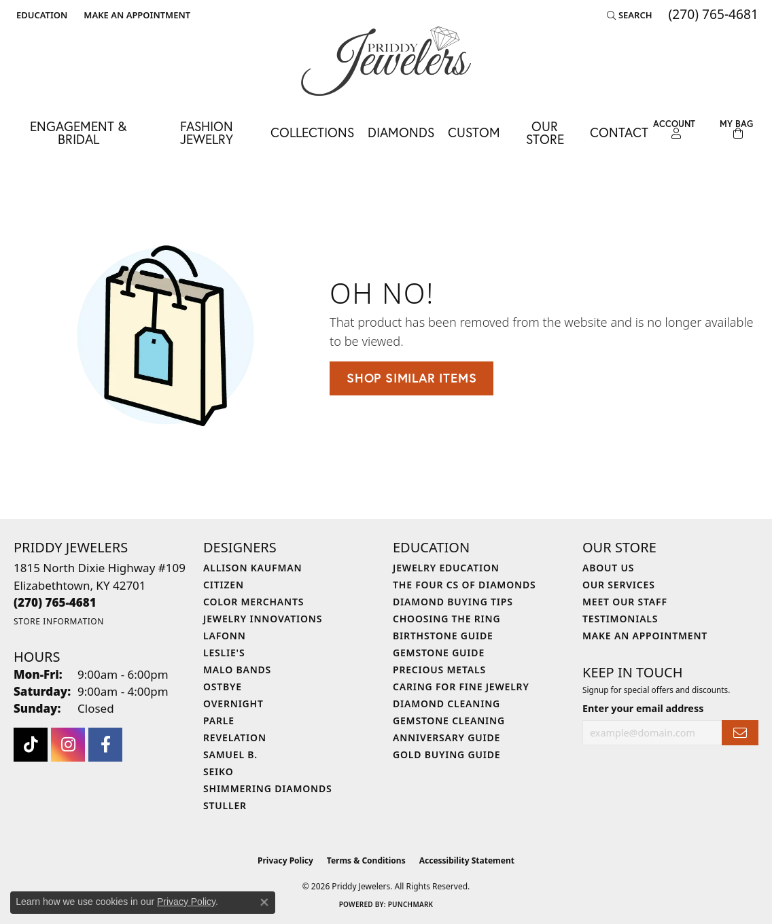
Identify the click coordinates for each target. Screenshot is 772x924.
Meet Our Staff (624, 601)
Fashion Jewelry (206, 132)
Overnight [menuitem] (233, 703)
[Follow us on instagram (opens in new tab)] (68, 745)
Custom (474, 132)
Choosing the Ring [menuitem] (446, 618)
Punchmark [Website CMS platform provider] (411, 904)
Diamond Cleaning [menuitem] (446, 703)
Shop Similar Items (411, 378)
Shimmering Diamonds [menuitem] (267, 788)
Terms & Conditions (366, 860)
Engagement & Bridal (78, 132)
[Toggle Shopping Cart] (736, 129)
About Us (608, 567)
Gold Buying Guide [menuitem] (446, 754)
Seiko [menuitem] (218, 771)
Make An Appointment (644, 635)
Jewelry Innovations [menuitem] (262, 618)
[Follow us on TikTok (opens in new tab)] (31, 745)
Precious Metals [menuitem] (439, 669)
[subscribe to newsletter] (740, 732)
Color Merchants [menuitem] (253, 601)
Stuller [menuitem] (225, 805)
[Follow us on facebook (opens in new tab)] (105, 745)
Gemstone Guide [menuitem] (439, 652)
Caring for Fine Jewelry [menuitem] (461, 686)
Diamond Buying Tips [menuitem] (453, 601)
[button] (40, 14)
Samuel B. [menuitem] (230, 754)
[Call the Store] (55, 602)
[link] (135, 14)
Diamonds (401, 132)
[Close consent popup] (264, 902)
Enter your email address (642, 708)
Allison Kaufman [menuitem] (252, 567)
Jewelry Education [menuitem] (446, 567)
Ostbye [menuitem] (222, 686)
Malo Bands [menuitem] (237, 669)
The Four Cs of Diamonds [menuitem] (464, 584)
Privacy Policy (285, 860)
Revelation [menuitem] (234, 737)
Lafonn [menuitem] (224, 635)
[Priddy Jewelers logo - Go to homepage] (386, 61)
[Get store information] (59, 621)
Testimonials (620, 618)
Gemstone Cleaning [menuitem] (449, 720)
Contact (619, 132)
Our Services (618, 584)
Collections (312, 132)
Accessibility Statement (466, 860)
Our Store (545, 132)
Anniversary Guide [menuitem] (446, 737)
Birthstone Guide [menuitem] (443, 635)
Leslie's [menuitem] (224, 652)
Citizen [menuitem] (223, 584)
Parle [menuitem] (218, 720)
